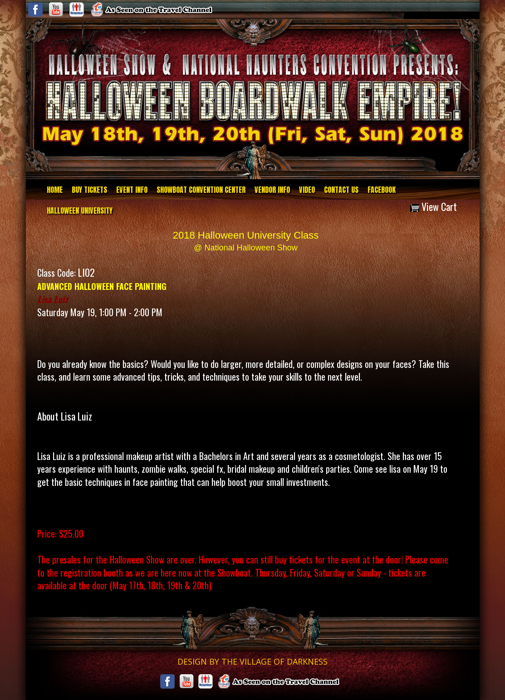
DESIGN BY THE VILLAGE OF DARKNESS (252, 661)
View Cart (433, 206)
